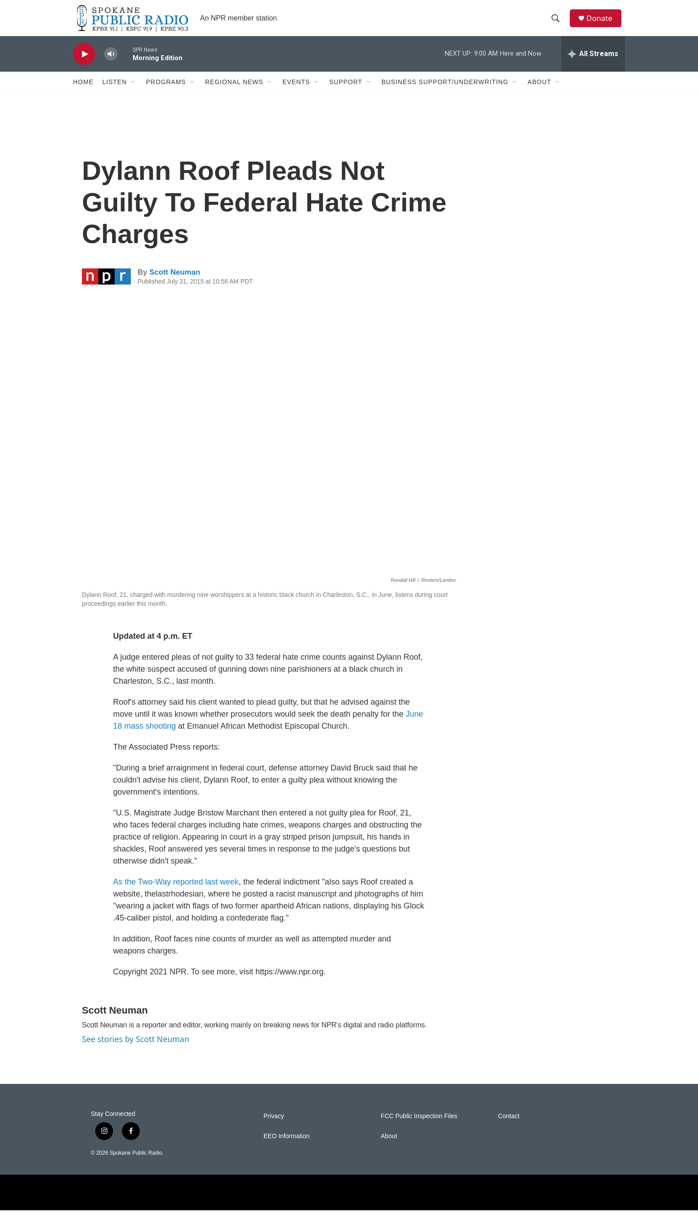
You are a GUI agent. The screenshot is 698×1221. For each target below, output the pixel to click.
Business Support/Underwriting (444, 92)
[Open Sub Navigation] (133, 92)
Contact (508, 1127)
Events (296, 92)
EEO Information (287, 1147)
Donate (602, 23)
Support (345, 92)
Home (83, 92)
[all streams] (593, 64)
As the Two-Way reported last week (176, 892)
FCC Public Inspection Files (419, 1127)
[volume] (110, 65)
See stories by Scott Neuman (135, 1049)
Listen (114, 92)
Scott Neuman (174, 283)
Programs (166, 92)
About (539, 92)
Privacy (274, 1127)
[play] (84, 65)
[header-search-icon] (557, 24)
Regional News (234, 92)
